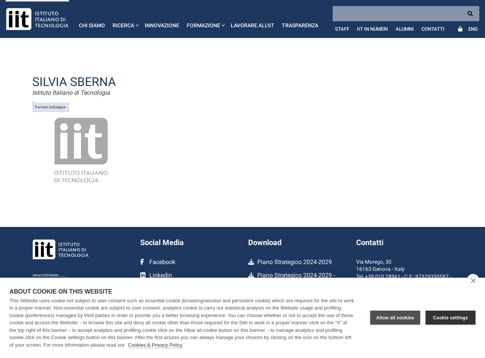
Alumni (405, 29)
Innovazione (162, 25)
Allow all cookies (395, 317)
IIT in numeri (372, 29)
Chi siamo (92, 25)
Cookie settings (450, 317)
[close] (473, 280)
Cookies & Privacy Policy (155, 345)
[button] (125, 19)
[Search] (406, 13)
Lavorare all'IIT (252, 25)
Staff (342, 29)
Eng (473, 29)
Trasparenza (300, 25)
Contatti (432, 29)
